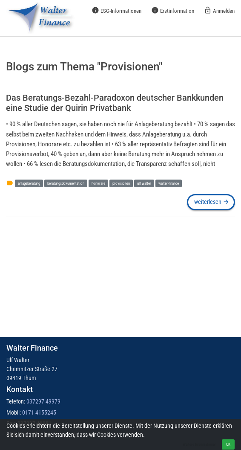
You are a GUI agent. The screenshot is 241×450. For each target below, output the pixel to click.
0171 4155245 (39, 412)
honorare (98, 183)
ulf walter (144, 183)
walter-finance (168, 183)
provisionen (121, 183)
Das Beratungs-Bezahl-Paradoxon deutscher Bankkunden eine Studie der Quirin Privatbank (115, 103)
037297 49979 (43, 401)
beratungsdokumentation (65, 183)
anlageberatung (29, 183)
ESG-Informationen (116, 10)
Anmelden (219, 10)
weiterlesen (211, 201)
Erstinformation (172, 10)
